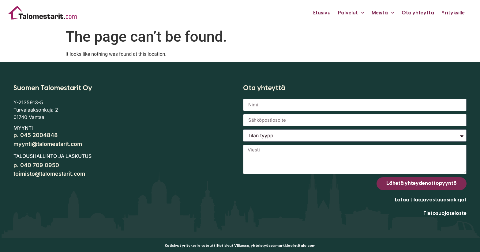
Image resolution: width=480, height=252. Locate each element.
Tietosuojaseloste (445, 213)
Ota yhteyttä (418, 13)
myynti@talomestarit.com (47, 144)
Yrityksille (453, 13)
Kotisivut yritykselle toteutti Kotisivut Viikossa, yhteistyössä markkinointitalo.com (240, 245)
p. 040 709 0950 (36, 165)
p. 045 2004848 (35, 135)
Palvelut (351, 12)
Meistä (383, 12)
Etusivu (322, 13)
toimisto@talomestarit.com (49, 173)
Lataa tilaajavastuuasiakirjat (431, 200)
